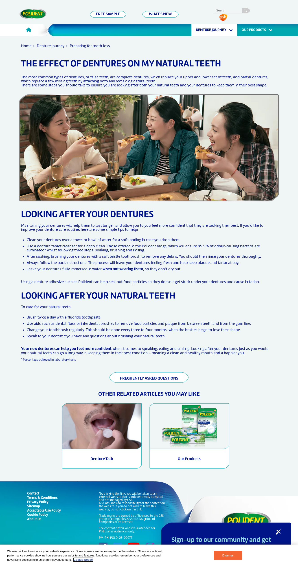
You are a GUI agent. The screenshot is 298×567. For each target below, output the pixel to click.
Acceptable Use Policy (44, 510)
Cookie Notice (83, 559)
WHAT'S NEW (160, 14)
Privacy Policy (37, 502)
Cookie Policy (37, 515)
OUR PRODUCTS (257, 30)
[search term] (233, 9)
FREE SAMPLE (108, 14)
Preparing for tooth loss (90, 46)
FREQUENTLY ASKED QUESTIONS (149, 378)
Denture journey (214, 30)
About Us (34, 519)
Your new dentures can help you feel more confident (66, 349)
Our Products (189, 459)
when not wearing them (123, 269)
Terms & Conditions (42, 498)
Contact (33, 493)
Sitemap (33, 506)
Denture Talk (101, 459)
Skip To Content (10, 9)
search (245, 10)
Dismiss (228, 555)
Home (26, 46)
